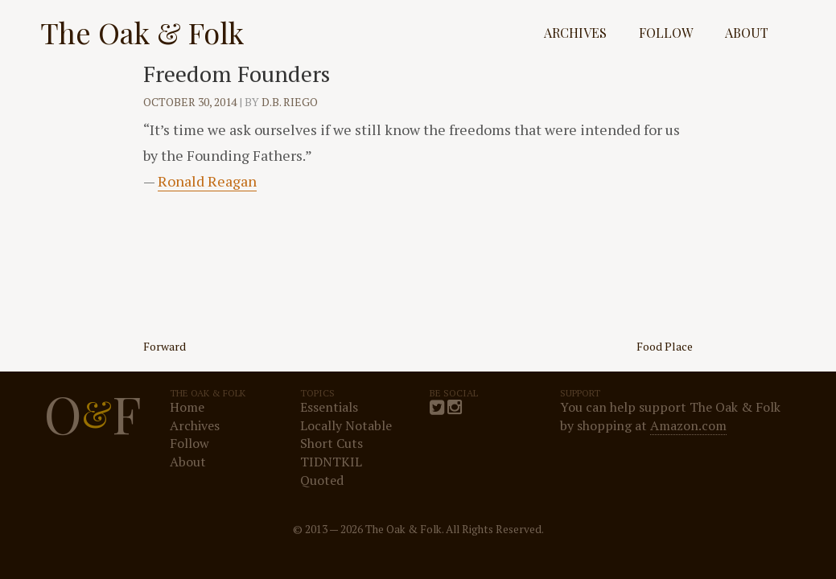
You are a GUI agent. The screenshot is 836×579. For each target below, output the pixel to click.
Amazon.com (688, 425)
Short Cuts (331, 443)
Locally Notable (346, 425)
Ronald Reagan (207, 181)
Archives (575, 32)
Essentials (329, 407)
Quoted (322, 480)
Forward (164, 346)
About (746, 32)
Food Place (664, 346)
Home (187, 407)
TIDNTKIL (331, 461)
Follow (666, 32)
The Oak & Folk (142, 32)
